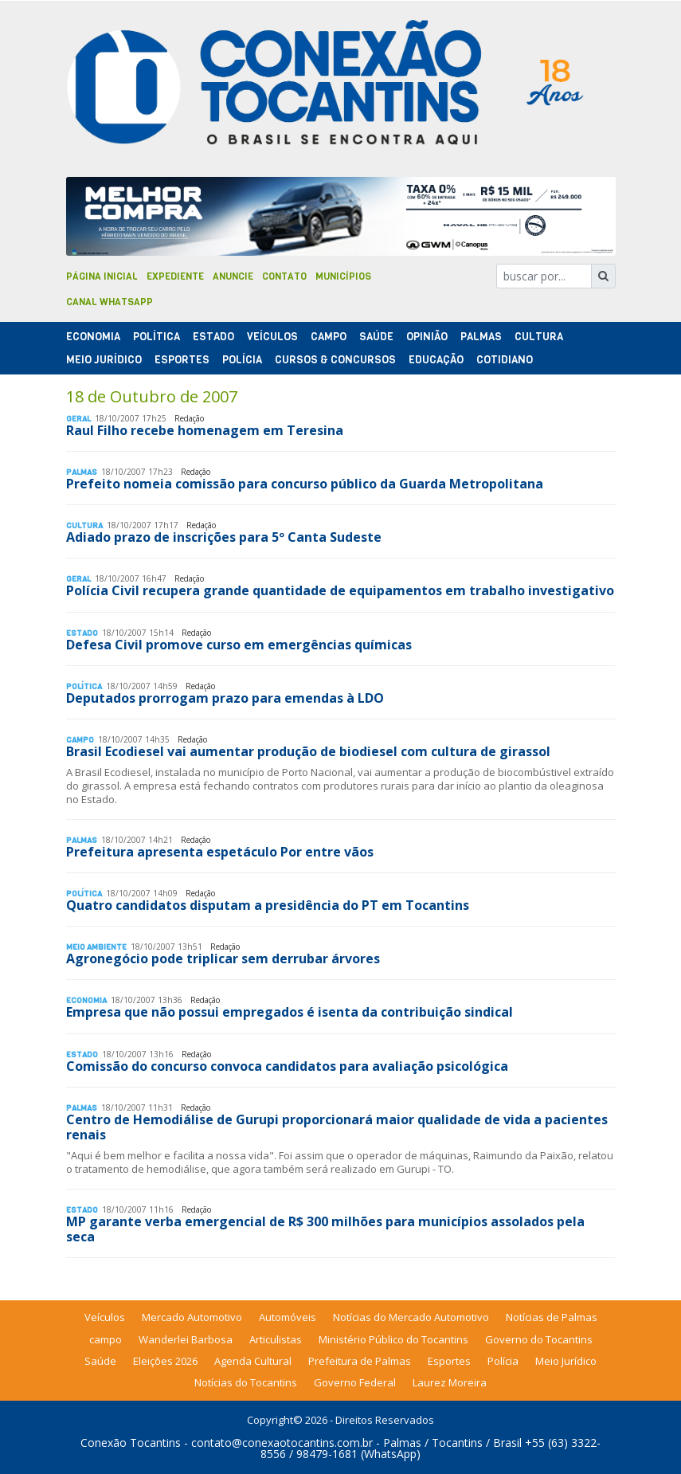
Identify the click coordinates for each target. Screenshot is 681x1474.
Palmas (481, 336)
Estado (213, 336)
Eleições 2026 (165, 1361)
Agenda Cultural (253, 1361)
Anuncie (233, 276)
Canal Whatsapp (109, 302)
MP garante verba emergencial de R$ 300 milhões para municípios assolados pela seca (325, 1229)
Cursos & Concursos (335, 360)
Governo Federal (355, 1382)
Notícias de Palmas (551, 1317)
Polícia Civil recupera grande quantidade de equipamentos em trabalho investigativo (340, 590)
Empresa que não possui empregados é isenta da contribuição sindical (289, 1012)
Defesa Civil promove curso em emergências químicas (239, 644)
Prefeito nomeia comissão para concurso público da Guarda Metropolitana (304, 483)
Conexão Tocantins (130, 1442)
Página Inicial (102, 276)
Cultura (539, 336)
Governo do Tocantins (539, 1339)
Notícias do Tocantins (245, 1382)
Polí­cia (242, 360)
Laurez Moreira (450, 1382)
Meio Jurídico (104, 360)
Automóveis (287, 1317)
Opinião (427, 336)
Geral (78, 419)
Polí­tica (156, 336)
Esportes (182, 360)
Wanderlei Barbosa (186, 1339)
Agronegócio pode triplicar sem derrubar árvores (223, 958)
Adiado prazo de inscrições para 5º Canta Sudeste (224, 537)
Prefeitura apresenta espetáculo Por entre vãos (220, 851)
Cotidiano (504, 360)
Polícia (503, 1361)
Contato (284, 276)
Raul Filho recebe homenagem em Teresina (204, 430)
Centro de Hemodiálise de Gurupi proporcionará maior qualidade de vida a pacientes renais (337, 1127)
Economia (93, 336)
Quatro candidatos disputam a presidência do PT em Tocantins (267, 905)
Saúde (376, 336)
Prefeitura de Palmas (359, 1361)
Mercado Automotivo (192, 1317)
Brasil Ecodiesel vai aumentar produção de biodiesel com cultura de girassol (308, 751)
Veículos (272, 336)
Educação (436, 360)
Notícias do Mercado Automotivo (411, 1317)
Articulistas (275, 1339)
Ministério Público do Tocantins (393, 1339)
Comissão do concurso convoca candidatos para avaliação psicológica (287, 1066)
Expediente (175, 276)
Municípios (343, 276)
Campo (328, 336)
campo (105, 1339)
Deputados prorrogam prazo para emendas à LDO (225, 698)
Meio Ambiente (96, 947)
